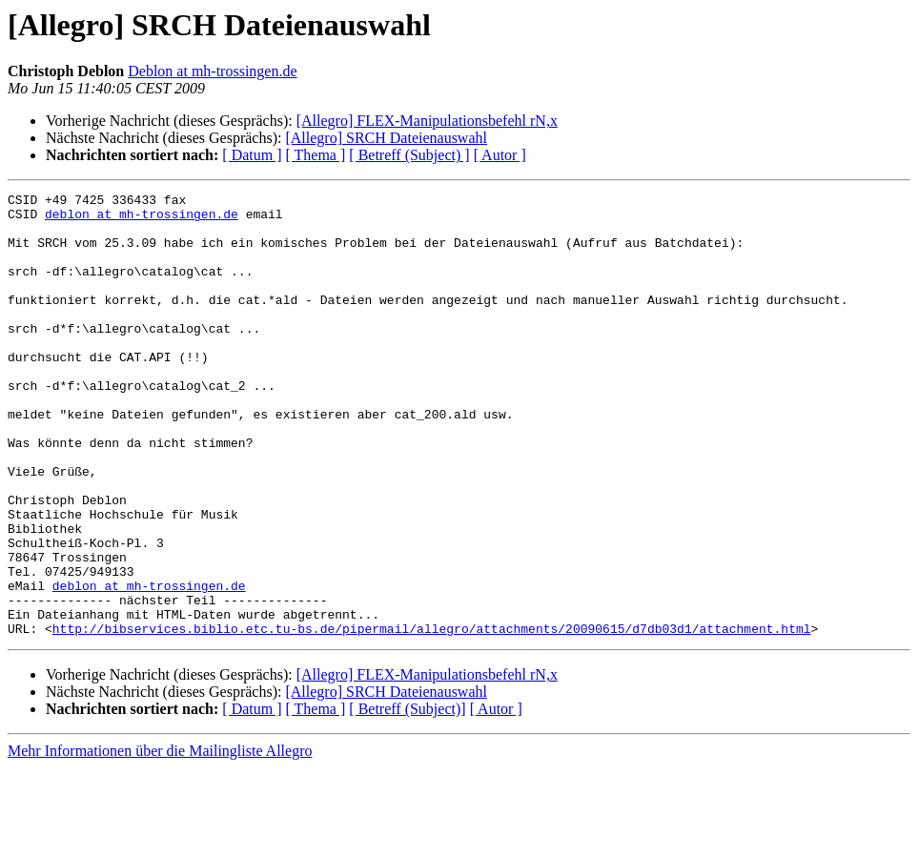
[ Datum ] (251, 155)
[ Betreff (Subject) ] (409, 155)
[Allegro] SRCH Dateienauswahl (386, 138)
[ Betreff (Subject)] (407, 797)
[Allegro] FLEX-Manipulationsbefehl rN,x (427, 120)
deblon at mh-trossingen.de (141, 219)
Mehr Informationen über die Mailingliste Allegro (160, 839)
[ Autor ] (500, 155)
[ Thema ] (316, 155)
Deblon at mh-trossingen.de (212, 71)
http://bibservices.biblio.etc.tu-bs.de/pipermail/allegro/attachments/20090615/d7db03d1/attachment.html (431, 716)
